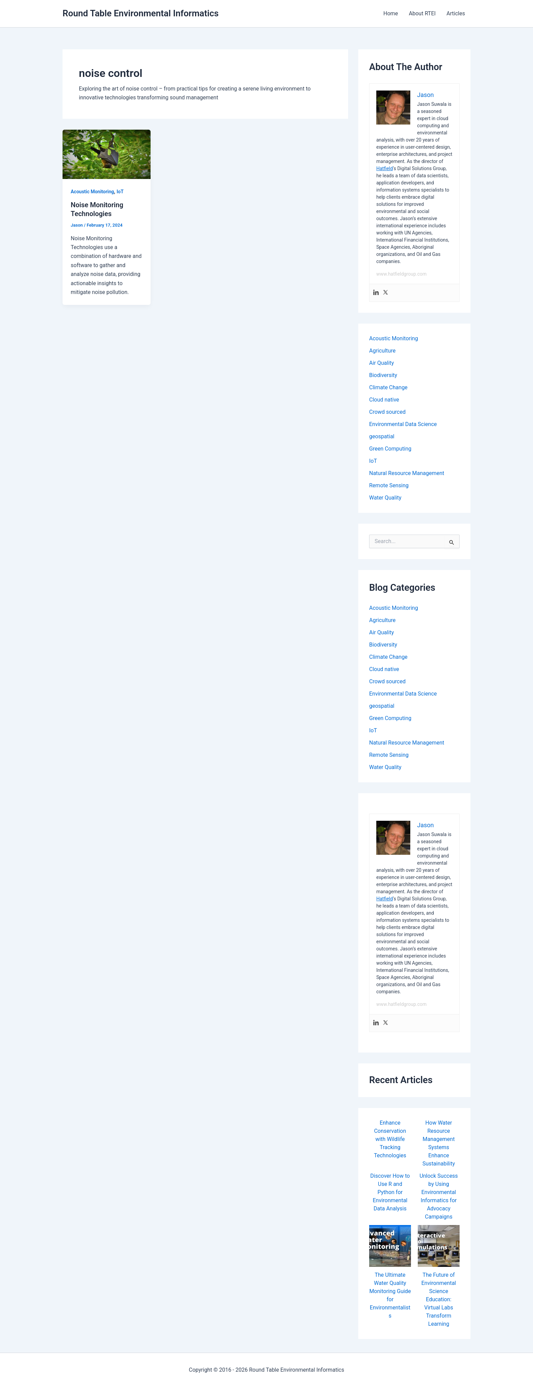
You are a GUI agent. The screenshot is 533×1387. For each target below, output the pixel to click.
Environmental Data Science (403, 424)
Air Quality (381, 363)
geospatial (381, 436)
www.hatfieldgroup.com (401, 274)
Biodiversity (383, 375)
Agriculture (382, 350)
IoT (120, 191)
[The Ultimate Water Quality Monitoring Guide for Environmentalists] (390, 1246)
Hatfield (384, 168)
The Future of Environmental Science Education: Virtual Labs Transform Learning (439, 1299)
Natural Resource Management (406, 473)
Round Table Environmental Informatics (141, 13)
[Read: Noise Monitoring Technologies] (107, 154)
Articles (456, 13)
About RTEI (422, 13)
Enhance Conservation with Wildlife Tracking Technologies (390, 1139)
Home (390, 13)
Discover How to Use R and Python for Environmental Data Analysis (390, 1192)
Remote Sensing (389, 485)
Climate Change (388, 387)
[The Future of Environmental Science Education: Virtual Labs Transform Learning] (439, 1246)
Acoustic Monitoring (92, 191)
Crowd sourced (387, 412)
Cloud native (384, 399)
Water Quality (385, 497)
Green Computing (390, 448)
